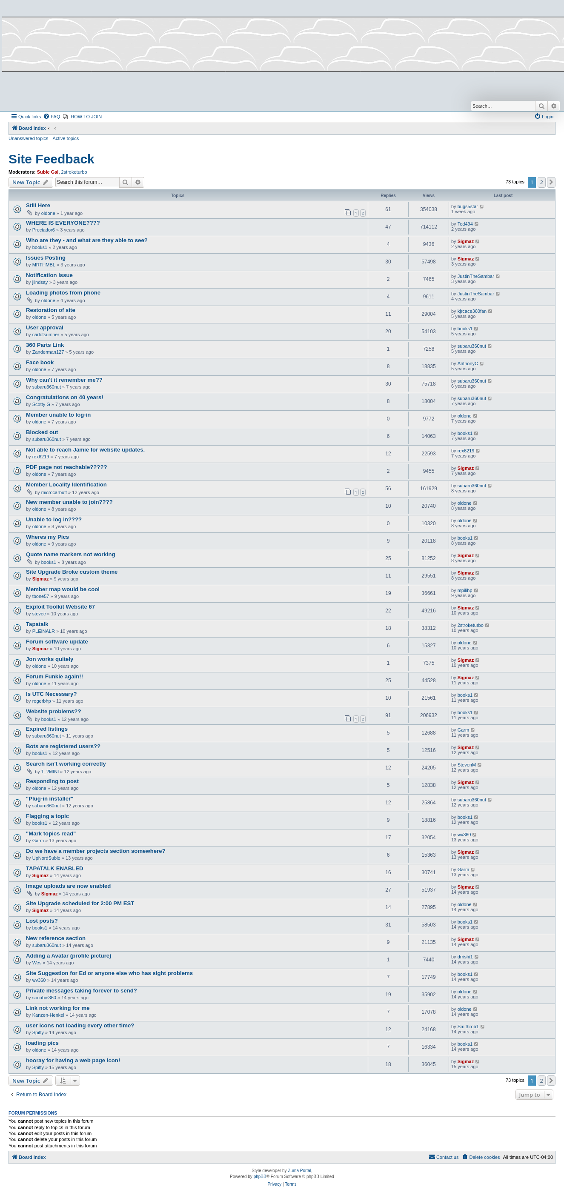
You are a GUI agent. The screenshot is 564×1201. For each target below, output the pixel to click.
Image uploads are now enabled (68, 886)
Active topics (66, 138)
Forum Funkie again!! (54, 676)
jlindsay (40, 282)
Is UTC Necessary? (51, 694)
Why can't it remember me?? (64, 380)
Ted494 (465, 223)
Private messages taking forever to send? (81, 990)
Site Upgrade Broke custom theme (71, 572)
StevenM (467, 764)
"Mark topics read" (51, 833)
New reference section (56, 938)
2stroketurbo (74, 171)
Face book (40, 362)
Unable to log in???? (54, 519)
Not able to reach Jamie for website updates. (85, 449)
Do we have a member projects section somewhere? (96, 851)
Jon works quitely (49, 659)
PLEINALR (43, 631)
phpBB (260, 1176)
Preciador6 (43, 229)
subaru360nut (472, 346)
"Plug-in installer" (49, 798)
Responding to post (52, 781)
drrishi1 (465, 956)
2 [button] (541, 182)
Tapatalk (37, 624)
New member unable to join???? (69, 502)
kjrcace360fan (472, 311)
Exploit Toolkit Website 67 (60, 606)
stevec (39, 613)
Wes (37, 962)
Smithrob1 (468, 1026)
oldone (48, 213)
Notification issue (49, 275)
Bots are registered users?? (63, 746)
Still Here (38, 205)
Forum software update (57, 641)
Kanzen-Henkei (48, 1015)
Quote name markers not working (70, 554)
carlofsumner (46, 334)
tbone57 (40, 596)
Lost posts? (42, 921)
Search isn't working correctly (66, 764)
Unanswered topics (29, 138)
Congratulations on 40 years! (64, 397)
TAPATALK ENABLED (54, 868)
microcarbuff (54, 492)
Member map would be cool (63, 589)
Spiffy (38, 1032)
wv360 (464, 834)
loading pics (42, 1043)
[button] (551, 182)
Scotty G (41, 404)
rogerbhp (41, 700)
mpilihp (465, 590)
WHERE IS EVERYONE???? (63, 223)
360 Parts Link (45, 345)
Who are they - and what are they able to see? (87, 240)
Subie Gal (48, 171)
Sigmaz (466, 241)
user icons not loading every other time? (80, 1025)
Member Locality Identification (66, 484)
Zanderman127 (48, 352)
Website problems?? (53, 711)
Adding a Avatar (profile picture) (69, 955)
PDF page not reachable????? (66, 467)
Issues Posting (46, 257)
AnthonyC (468, 363)
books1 (39, 247)
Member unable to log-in (58, 415)
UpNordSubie (46, 858)
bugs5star (468, 206)
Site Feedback (51, 159)
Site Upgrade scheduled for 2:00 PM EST (80, 903)
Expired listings (47, 729)
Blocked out (42, 432)
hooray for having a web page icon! (73, 1060)
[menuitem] (51, 117)
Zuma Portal (299, 1170)
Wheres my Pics (47, 537)
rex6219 (40, 456)
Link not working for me (57, 1008)
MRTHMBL (43, 264)
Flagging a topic (47, 816)
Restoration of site (50, 310)
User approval (44, 327)
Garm (464, 729)
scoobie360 (44, 997)
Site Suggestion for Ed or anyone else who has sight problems (109, 973)
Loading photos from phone (63, 292)
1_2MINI (50, 771)
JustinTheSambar (476, 276)
